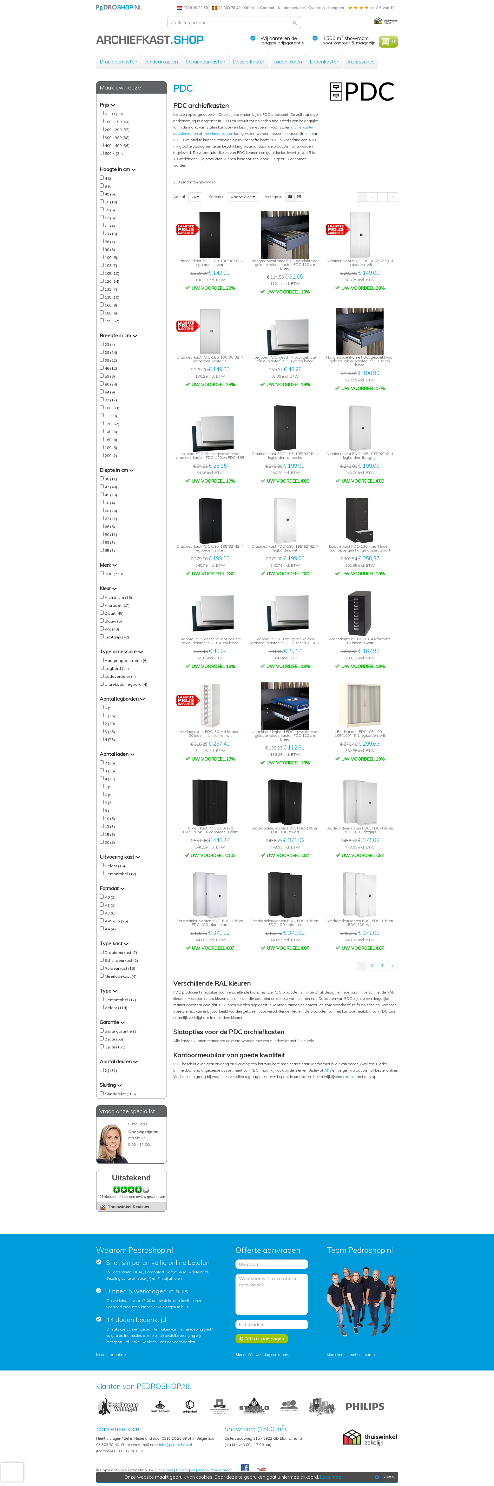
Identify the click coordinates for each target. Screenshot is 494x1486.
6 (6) (109, 794)
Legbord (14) (117, 668)
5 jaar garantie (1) (121, 1031)
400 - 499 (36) (117, 145)
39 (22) (111, 360)
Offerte (250, 8)
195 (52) (112, 321)
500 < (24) (114, 153)
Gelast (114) (116, 1007)
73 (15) (111, 233)
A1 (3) (110, 905)
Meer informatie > (111, 1354)
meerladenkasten (218, 133)
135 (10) (112, 297)
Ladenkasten (324, 61)
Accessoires (361, 61)
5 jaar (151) (115, 1047)
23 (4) (110, 344)
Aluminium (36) (118, 597)
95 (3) (110, 550)
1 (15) (110, 715)
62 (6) (110, 217)
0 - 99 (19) (114, 113)
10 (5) (110, 818)
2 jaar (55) (114, 1039)
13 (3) (110, 826)
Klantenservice (291, 8)
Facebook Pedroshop (245, 1467)
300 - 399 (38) (117, 137)
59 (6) (110, 376)
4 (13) (110, 778)
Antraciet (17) (117, 605)
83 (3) (110, 542)
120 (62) (112, 423)
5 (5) (109, 786)
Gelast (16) (115, 865)
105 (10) (112, 273)
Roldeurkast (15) (120, 968)
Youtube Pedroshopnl (261, 1469)
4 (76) (110, 739)
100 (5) (111, 257)
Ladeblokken (287, 61)
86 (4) (110, 241)
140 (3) (111, 431)
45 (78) (111, 494)
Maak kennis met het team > (351, 1354)
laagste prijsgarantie (282, 43)
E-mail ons (137, 1123)
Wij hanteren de (278, 38)
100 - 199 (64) (117, 121)
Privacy (182, 1470)
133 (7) (111, 289)
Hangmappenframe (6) (126, 660)
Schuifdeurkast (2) (121, 960)
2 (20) (110, 723)
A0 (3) (110, 897)
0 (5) (109, 707)
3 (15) (110, 731)
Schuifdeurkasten (205, 61)
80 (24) (111, 384)
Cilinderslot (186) (120, 1094)
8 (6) (109, 186)
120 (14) (112, 281)
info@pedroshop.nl (175, 1444)
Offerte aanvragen (262, 1339)
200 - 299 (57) (117, 129)
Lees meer (331, 1477)
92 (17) (111, 400)
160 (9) (111, 305)
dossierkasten (186, 133)
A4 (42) (111, 929)
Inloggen (336, 8)
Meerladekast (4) (120, 976)
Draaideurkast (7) (121, 952)
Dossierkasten (249, 61)
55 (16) (111, 202)
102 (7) (111, 265)
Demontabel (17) (120, 999)
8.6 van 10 (371, 8)
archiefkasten (302, 127)
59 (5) (110, 210)
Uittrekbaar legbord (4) (126, 684)
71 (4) (110, 225)
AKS (328, 1070)
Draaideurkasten (118, 61)
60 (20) (111, 510)
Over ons (316, 8)
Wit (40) (112, 629)
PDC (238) (114, 573)
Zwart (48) (114, 613)
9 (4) (109, 810)
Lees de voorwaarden (176, 1341)
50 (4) (110, 502)
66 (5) (110, 526)
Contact (267, 8)
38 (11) (111, 479)
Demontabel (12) (120, 873)
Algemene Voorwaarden (212, 1470)
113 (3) (111, 415)
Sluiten (384, 1477)
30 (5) (110, 842)
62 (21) (111, 518)
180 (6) (111, 313)
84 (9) (110, 392)
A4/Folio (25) (116, 921)
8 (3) (109, 802)
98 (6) (110, 249)
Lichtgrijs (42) (117, 637)
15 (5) (110, 834)
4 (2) (109, 178)
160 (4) (111, 439)
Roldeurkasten (161, 61)
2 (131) (111, 1070)
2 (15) (110, 763)
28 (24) (111, 352)
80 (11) (111, 534)
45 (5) (110, 194)
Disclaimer (164, 1470)
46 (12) (111, 368)
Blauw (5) (113, 621)
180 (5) (111, 447)
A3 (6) (110, 913)
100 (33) (112, 408)
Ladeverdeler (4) (120, 676)
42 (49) (111, 487)
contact (349, 1076)
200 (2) (111, 455)
